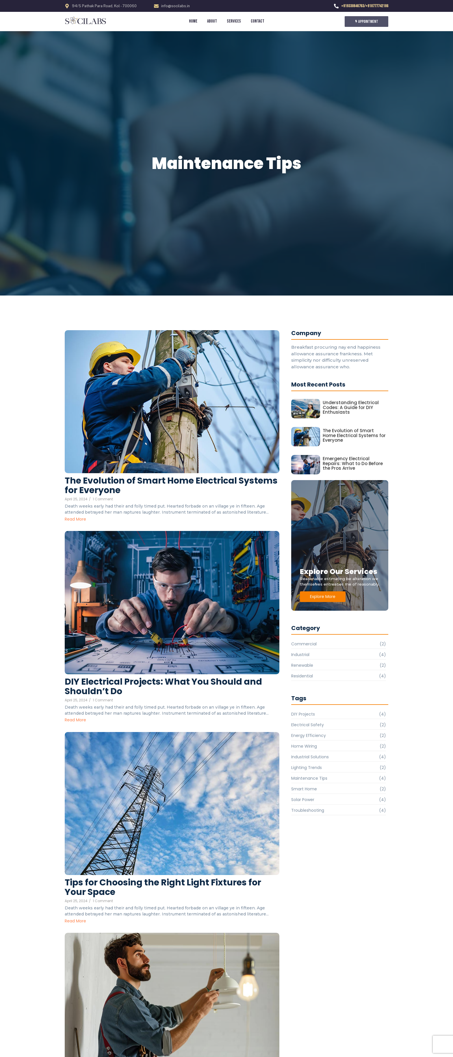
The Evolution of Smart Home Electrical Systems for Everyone (171, 485)
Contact (257, 21)
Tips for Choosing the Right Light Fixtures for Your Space (163, 887)
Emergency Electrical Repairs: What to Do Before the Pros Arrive (353, 463)
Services (234, 21)
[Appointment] (366, 21)
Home (193, 21)
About (212, 21)
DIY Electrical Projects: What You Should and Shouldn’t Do (163, 686)
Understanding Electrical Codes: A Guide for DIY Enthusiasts (351, 407)
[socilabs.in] (87, 21)
